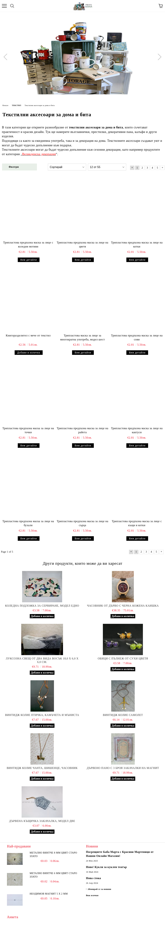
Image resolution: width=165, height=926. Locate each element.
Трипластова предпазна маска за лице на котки (137, 244)
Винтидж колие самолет (123, 714)
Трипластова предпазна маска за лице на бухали (28, 523)
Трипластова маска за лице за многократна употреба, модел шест (82, 337)
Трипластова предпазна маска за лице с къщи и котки (137, 523)
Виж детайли (28, 259)
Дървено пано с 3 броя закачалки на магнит (123, 767)
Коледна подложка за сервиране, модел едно (42, 605)
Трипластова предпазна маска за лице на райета (82, 430)
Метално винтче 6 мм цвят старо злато (53, 875)
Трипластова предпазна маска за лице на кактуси (137, 430)
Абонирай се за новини (99, 889)
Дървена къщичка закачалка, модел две (42, 820)
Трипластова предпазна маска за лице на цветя (82, 244)
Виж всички (92, 895)
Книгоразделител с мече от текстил (28, 335)
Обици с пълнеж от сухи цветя (123, 658)
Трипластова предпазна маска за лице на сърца (82, 523)
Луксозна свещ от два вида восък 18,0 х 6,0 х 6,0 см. (42, 660)
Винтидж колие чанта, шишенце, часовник (42, 767)
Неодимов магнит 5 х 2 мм (49, 893)
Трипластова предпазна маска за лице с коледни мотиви (28, 244)
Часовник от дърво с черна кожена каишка (123, 605)
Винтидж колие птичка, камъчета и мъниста (42, 714)
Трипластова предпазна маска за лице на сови (137, 337)
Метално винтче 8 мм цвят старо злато (53, 854)
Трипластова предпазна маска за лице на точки (28, 430)
